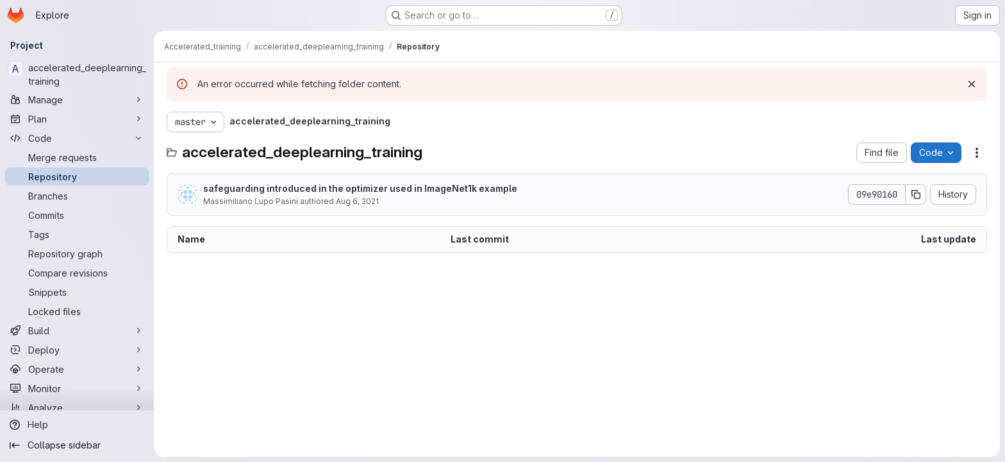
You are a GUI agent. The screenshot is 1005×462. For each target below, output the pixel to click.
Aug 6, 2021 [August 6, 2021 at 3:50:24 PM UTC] (357, 201)
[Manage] (77, 99)
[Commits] (77, 215)
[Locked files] (77, 311)
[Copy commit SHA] (916, 194)
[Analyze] (77, 407)
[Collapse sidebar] (77, 445)
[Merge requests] (77, 157)
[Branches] (77, 196)
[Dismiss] (971, 84)
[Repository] (77, 176)
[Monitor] (77, 388)
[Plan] (77, 119)
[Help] (77, 425)
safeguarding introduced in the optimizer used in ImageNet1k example (360, 188)
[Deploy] (77, 350)
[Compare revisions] (77, 273)
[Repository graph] (77, 253)
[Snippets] (77, 292)
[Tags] (77, 234)
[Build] (77, 330)
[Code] (77, 138)
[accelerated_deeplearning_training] (77, 74)
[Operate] (77, 369)
